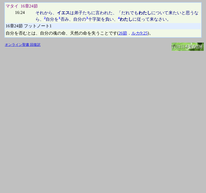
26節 (123, 33)
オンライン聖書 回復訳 (23, 45)
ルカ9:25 (139, 33)
